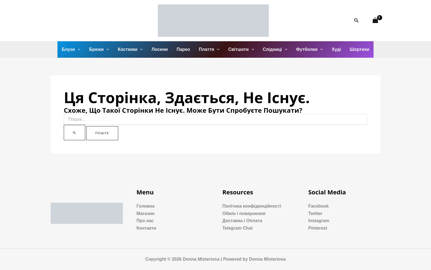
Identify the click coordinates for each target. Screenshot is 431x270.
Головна (146, 206)
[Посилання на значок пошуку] (356, 20)
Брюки (99, 49)
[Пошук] (74, 132)
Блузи (71, 49)
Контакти (146, 228)
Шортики (359, 49)
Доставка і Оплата (242, 220)
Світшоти (241, 49)
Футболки (309, 49)
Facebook (318, 206)
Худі (336, 49)
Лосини (159, 49)
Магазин (146, 213)
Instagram (318, 220)
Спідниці (275, 49)
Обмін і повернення (243, 213)
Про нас (145, 220)
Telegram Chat (237, 228)
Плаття (209, 49)
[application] (78, 49)
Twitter (315, 213)
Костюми (130, 49)
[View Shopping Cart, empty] (375, 20)
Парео (183, 49)
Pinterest (317, 228)
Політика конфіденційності (251, 206)
